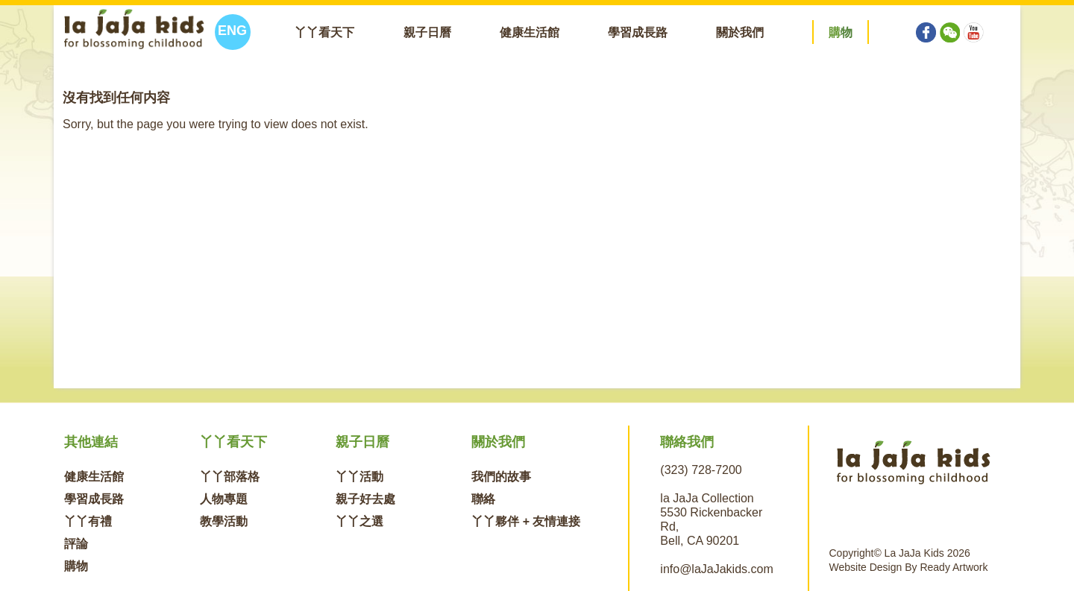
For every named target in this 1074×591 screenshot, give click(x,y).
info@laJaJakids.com (716, 569)
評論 (76, 543)
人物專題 (224, 499)
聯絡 (483, 499)
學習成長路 (638, 32)
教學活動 (224, 521)
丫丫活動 (359, 476)
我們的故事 (501, 476)
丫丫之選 (359, 521)
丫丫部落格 (230, 476)
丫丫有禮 (88, 521)
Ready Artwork (953, 567)
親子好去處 (365, 499)
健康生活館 (529, 32)
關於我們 (740, 32)
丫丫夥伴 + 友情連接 (525, 521)
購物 (76, 566)
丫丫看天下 (324, 32)
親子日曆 (427, 32)
